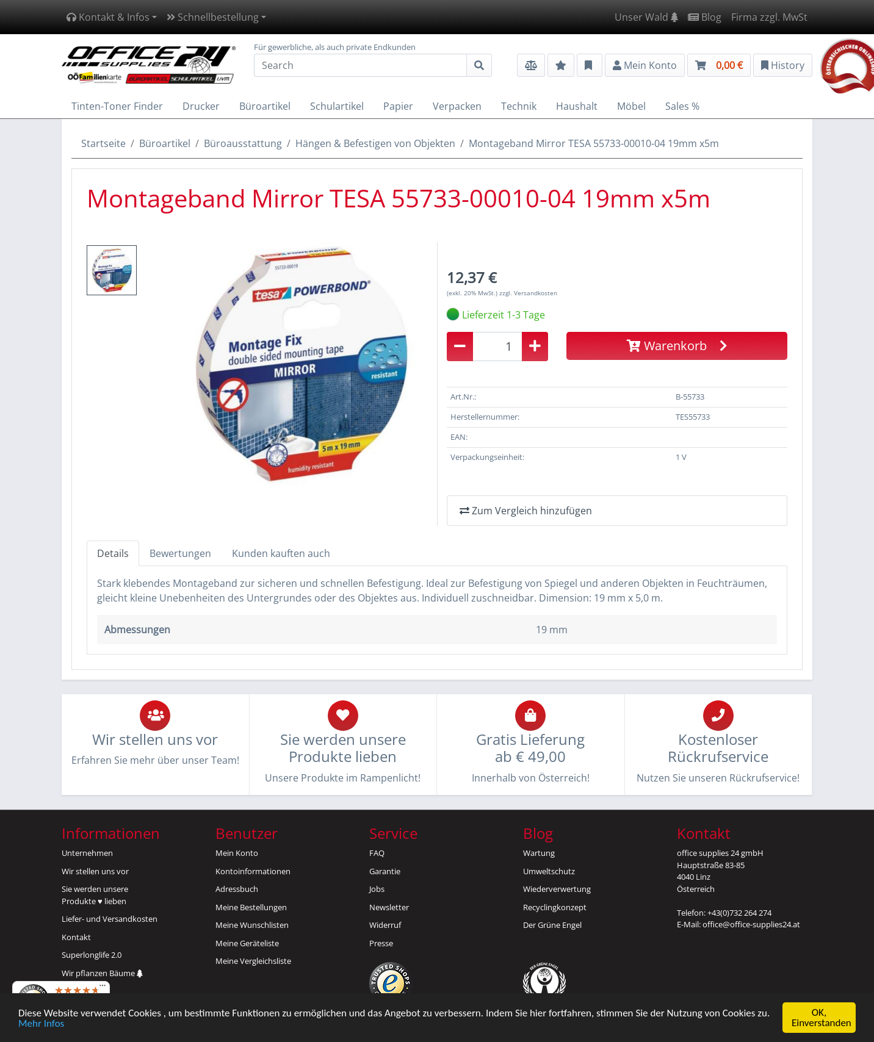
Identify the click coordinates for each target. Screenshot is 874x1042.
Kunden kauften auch (281, 553)
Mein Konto (236, 852)
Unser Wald (646, 17)
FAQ (377, 852)
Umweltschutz (549, 871)
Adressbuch (236, 888)
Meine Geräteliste (247, 943)
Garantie (384, 871)
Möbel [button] (631, 106)
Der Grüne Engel (552, 924)
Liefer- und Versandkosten (109, 918)
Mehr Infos (41, 1024)
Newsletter (389, 907)
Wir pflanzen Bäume (102, 973)
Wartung (539, 852)
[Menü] (102, 988)
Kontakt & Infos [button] (108, 17)
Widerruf (385, 924)
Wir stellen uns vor (95, 871)
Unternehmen (87, 852)
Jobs (377, 888)
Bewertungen (180, 553)
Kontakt (76, 937)
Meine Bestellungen (251, 907)
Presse (381, 943)
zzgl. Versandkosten (528, 293)
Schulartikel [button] (337, 106)
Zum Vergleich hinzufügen (526, 510)
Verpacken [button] (457, 106)
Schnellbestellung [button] (213, 17)
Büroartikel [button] (265, 106)
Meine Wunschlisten (252, 924)
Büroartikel (164, 143)
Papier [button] (398, 106)
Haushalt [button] (577, 106)
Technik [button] (518, 106)
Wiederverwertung (557, 888)
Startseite (103, 143)
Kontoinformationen (253, 871)
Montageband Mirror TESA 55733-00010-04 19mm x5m (594, 143)
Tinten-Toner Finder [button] (117, 106)
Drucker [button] (201, 106)
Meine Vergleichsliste (253, 960)
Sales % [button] (682, 106)
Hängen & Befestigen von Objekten (375, 143)
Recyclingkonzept (555, 907)
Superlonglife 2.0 (91, 954)
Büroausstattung (243, 143)
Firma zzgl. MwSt (769, 17)
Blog (704, 17)
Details (113, 553)
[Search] (360, 65)
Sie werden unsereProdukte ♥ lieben (95, 895)
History (782, 65)
